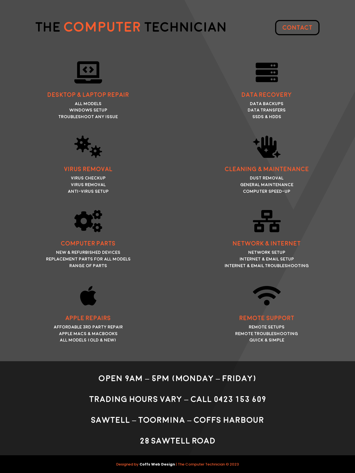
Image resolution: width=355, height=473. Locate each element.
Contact (297, 28)
